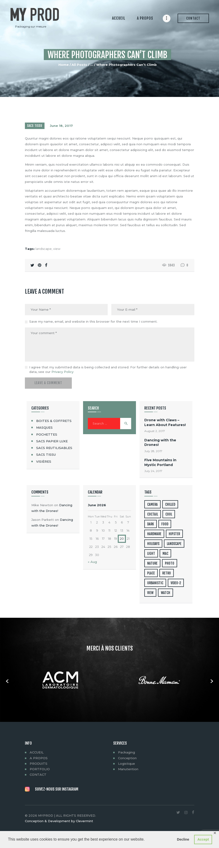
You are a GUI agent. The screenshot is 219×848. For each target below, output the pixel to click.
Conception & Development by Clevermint (59, 821)
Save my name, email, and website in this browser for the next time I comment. (93, 321)
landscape (43, 249)
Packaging (126, 752)
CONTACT (38, 774)
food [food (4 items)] (164, 524)
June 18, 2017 (61, 126)
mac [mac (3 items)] (165, 553)
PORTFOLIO (40, 769)
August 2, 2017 (154, 431)
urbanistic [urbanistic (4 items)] (155, 583)
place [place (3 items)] (151, 573)
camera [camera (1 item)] (152, 504)
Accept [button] (203, 839)
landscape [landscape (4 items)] (174, 544)
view (56, 249)
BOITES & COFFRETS (54, 421)
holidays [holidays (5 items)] (153, 544)
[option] (60, 681)
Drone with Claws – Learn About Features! (165, 422)
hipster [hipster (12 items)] (174, 534)
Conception (127, 758)
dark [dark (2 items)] (150, 524)
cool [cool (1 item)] (168, 514)
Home (63, 65)
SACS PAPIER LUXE (52, 441)
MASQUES (44, 427)
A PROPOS (39, 758)
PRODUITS (38, 763)
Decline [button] (183, 839)
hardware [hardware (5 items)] (154, 534)
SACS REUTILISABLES (54, 448)
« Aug (92, 562)
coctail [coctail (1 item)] (152, 514)
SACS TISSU (34, 126)
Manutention (128, 769)
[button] (7, 681)
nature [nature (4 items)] (152, 563)
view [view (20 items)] (150, 593)
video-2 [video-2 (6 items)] (176, 583)
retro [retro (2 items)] (166, 573)
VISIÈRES (43, 461)
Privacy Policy (62, 372)
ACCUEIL (37, 752)
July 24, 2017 (153, 471)
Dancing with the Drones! (160, 442)
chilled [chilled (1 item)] (170, 504)
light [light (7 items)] (151, 553)
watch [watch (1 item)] (165, 593)
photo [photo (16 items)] (169, 563)
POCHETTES (46, 434)
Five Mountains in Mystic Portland (160, 462)
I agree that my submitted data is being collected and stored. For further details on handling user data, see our (108, 369)
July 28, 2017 (153, 451)
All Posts (79, 65)
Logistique (126, 763)
